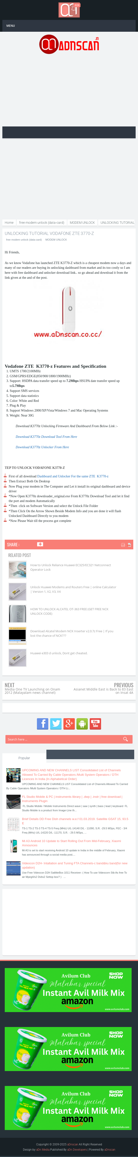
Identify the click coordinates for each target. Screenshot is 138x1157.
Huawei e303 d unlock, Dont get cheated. (59, 653)
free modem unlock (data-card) (24, 239)
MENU (10, 26)
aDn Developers (77, 1149)
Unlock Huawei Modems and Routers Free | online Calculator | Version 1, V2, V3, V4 (73, 589)
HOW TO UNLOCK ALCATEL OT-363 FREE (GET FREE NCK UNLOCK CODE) (69, 611)
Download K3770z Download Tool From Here (46, 437)
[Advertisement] (69, 90)
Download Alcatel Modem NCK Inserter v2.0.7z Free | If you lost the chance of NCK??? (71, 633)
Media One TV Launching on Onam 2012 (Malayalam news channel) (32, 691)
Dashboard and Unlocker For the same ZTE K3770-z (72, 476)
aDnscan (72, 1144)
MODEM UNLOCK (56, 239)
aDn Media (42, 1149)
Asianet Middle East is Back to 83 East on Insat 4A (103, 691)
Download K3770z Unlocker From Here (42, 447)
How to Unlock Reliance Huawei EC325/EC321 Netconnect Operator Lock (70, 567)
